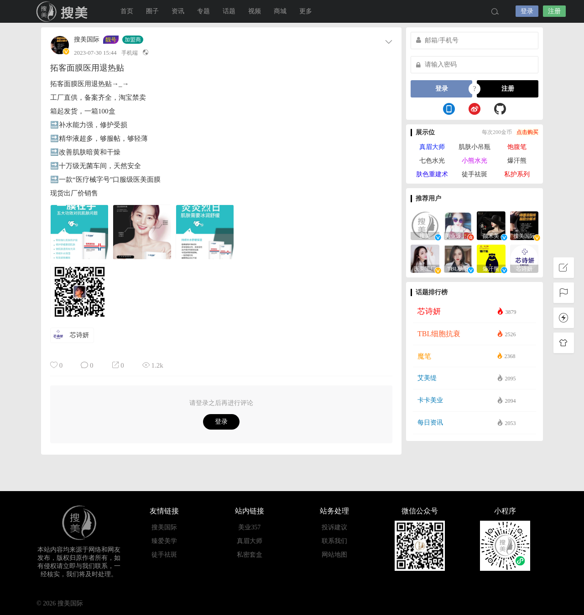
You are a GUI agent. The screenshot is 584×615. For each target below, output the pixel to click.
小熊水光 (474, 160)
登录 (527, 11)
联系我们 (334, 541)
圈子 (152, 11)
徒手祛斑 (474, 174)
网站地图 (334, 554)
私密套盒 (249, 554)
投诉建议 (334, 527)
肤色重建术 (432, 174)
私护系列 (517, 174)
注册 (554, 11)
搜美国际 (86, 39)
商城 (280, 11)
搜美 (64, 11)
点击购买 (527, 132)
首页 (126, 11)
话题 (229, 11)
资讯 (178, 11)
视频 (254, 11)
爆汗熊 (517, 160)
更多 (305, 11)
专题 (203, 11)
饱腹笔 (517, 147)
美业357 (249, 527)
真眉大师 (432, 147)
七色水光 (432, 160)
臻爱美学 (164, 541)
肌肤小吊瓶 (474, 147)
